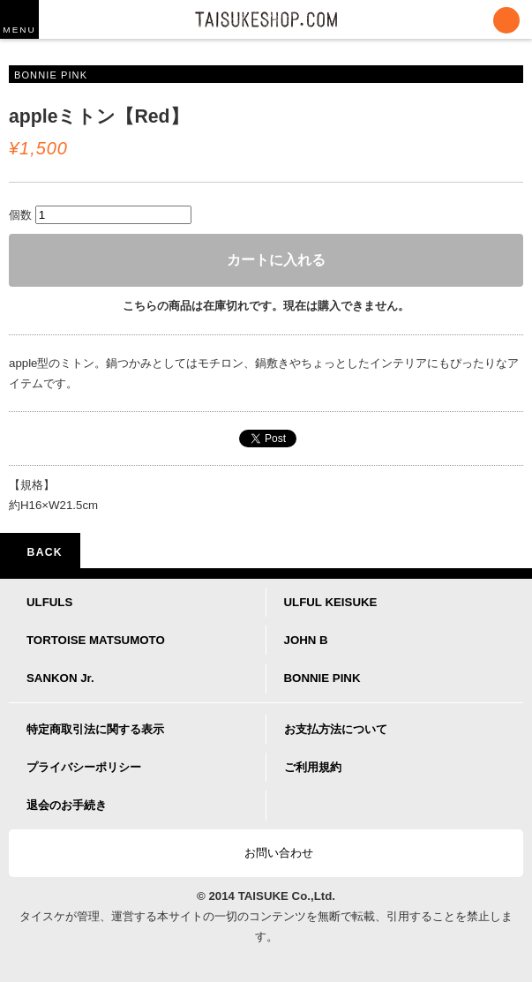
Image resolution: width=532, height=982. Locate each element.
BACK (40, 552)
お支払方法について (335, 729)
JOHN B (306, 640)
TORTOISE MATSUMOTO (95, 640)
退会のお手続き (66, 805)
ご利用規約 (312, 767)
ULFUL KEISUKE (331, 602)
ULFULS (49, 602)
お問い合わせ (271, 852)
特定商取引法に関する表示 (95, 729)
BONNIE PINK (322, 678)
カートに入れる (266, 259)
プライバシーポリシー (83, 767)
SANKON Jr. (60, 678)
